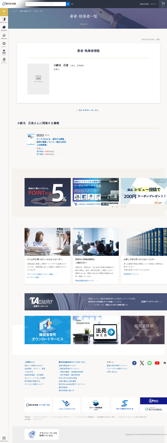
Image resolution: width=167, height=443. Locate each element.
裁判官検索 (63, 387)
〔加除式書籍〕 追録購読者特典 (71, 372)
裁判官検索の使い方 (66, 390)
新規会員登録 (144, 4)
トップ (14, 11)
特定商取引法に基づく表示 (106, 417)
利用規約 (27, 417)
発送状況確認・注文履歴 (34, 375)
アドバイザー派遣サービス (117, 369)
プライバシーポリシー (41, 417)
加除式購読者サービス (67, 366)
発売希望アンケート (131, 274)
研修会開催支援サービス (84, 281)
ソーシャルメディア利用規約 (84, 417)
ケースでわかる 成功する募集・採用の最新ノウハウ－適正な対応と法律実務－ (51, 142)
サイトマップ (38, 419)
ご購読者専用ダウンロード (69, 369)
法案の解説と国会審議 (67, 381)
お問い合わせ (112, 372)
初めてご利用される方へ (34, 366)
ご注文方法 (29, 372)
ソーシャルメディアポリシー (61, 417)
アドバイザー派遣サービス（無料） (41, 274)
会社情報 (27, 419)
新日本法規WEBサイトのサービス (72, 362)
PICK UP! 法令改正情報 (68, 378)
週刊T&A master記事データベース (72, 384)
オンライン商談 (33, 277)
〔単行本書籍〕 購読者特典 (69, 375)
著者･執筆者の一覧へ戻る (88, 110)
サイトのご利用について (34, 384)
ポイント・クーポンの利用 (35, 378)
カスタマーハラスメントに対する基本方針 (132, 417)
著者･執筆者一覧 (25, 11)
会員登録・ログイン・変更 (35, 369)
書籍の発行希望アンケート (117, 366)
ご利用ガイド (30, 362)
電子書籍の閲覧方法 (32, 381)
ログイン (154, 4)
